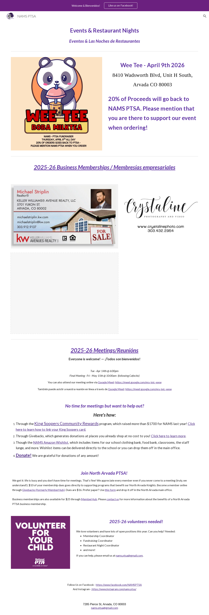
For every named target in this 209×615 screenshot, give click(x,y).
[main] (104, 35)
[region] (104, 5)
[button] (205, 16)
